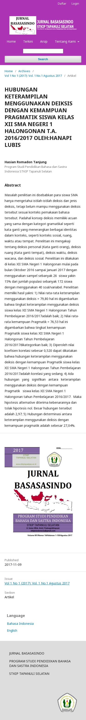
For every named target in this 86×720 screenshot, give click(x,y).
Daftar (62, 3)
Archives (24, 71)
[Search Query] (43, 51)
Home (11, 41)
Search (43, 59)
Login (75, 3)
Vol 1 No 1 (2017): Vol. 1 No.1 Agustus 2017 (33, 76)
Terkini (28, 41)
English (12, 630)
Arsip (43, 41)
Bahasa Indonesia (20, 623)
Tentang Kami (66, 41)
